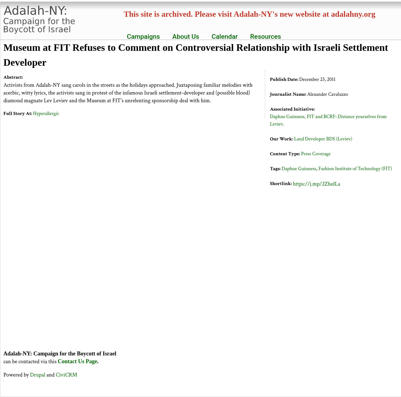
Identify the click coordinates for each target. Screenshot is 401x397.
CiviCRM (66, 374)
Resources (265, 36)
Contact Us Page (77, 361)
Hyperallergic (46, 113)
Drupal (37, 374)
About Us (185, 36)
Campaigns (143, 36)
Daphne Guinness (299, 168)
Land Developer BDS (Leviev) (323, 139)
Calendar (225, 36)
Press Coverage (316, 154)
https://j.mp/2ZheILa (316, 183)
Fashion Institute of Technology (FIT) (355, 168)
